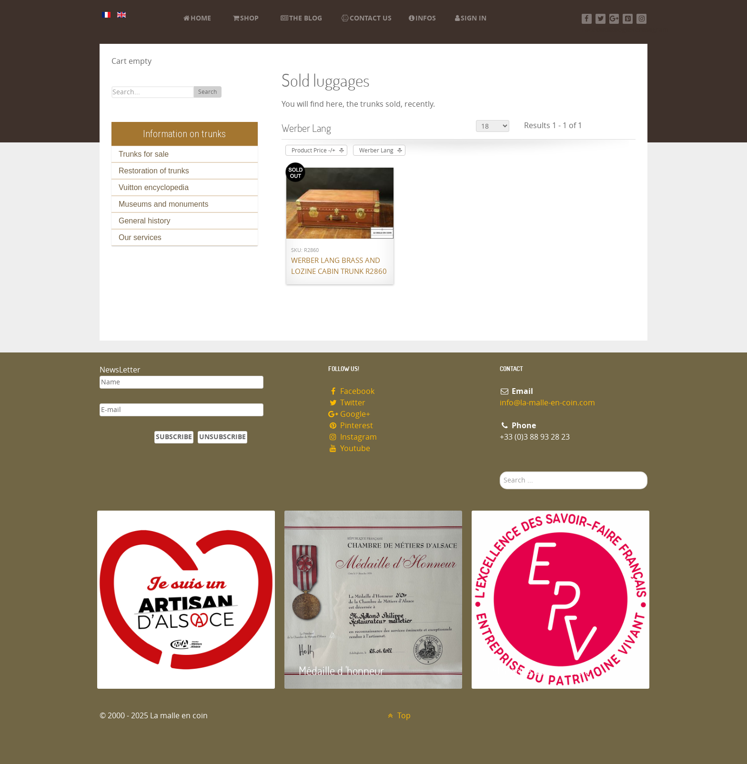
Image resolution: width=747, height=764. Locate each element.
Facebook (351, 391)
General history (145, 221)
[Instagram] (641, 19)
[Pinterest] (628, 19)
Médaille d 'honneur (341, 670)
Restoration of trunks (154, 171)
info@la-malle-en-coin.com (547, 402)
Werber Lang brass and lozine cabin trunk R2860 (339, 266)
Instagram (352, 437)
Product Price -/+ (313, 150)
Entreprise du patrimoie (538, 670)
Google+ (349, 414)
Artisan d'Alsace (145, 670)
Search (207, 92)
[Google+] (614, 19)
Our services (140, 237)
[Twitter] (601, 19)
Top (398, 715)
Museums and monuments (164, 204)
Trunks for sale (144, 154)
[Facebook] (587, 19)
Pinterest (350, 425)
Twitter (346, 402)
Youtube (349, 448)
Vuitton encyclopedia (154, 187)
